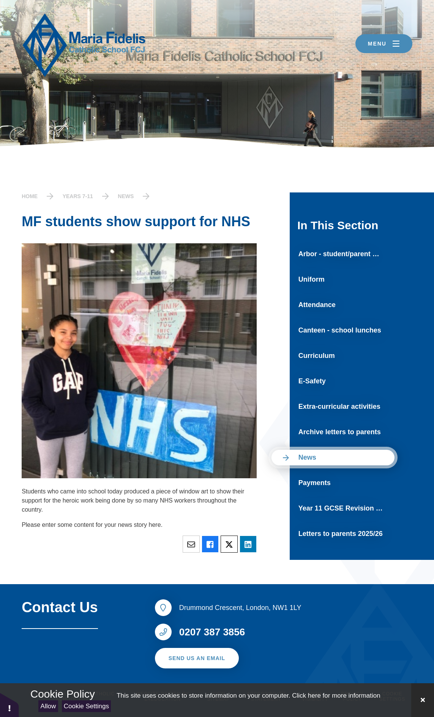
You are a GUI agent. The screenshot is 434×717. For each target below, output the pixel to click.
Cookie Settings (86, 706)
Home (30, 196)
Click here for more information (336, 695)
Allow (48, 706)
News (126, 196)
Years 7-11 (78, 196)
